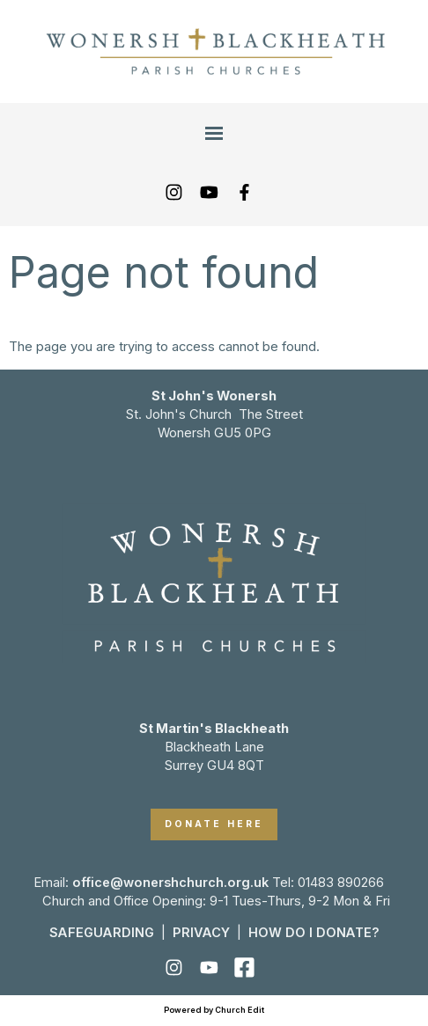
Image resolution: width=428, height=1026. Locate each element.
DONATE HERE (214, 824)
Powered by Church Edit (214, 1010)
